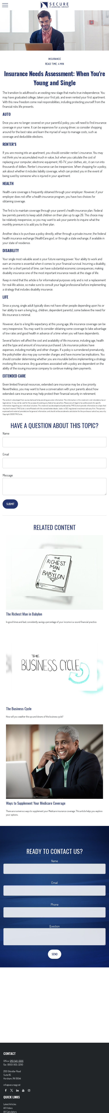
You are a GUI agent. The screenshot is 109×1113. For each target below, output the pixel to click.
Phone (55, 904)
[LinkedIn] (17, 1090)
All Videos (7, 1107)
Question (54, 926)
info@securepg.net (11, 1084)
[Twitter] (11, 1090)
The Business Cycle (18, 708)
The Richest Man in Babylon (24, 614)
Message (8, 475)
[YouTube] (23, 1090)
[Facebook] (5, 1090)
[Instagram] (29, 1090)
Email (6, 454)
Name (6, 433)
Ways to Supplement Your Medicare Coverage (35, 803)
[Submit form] (10, 504)
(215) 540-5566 (16, 1060)
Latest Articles (9, 1104)
